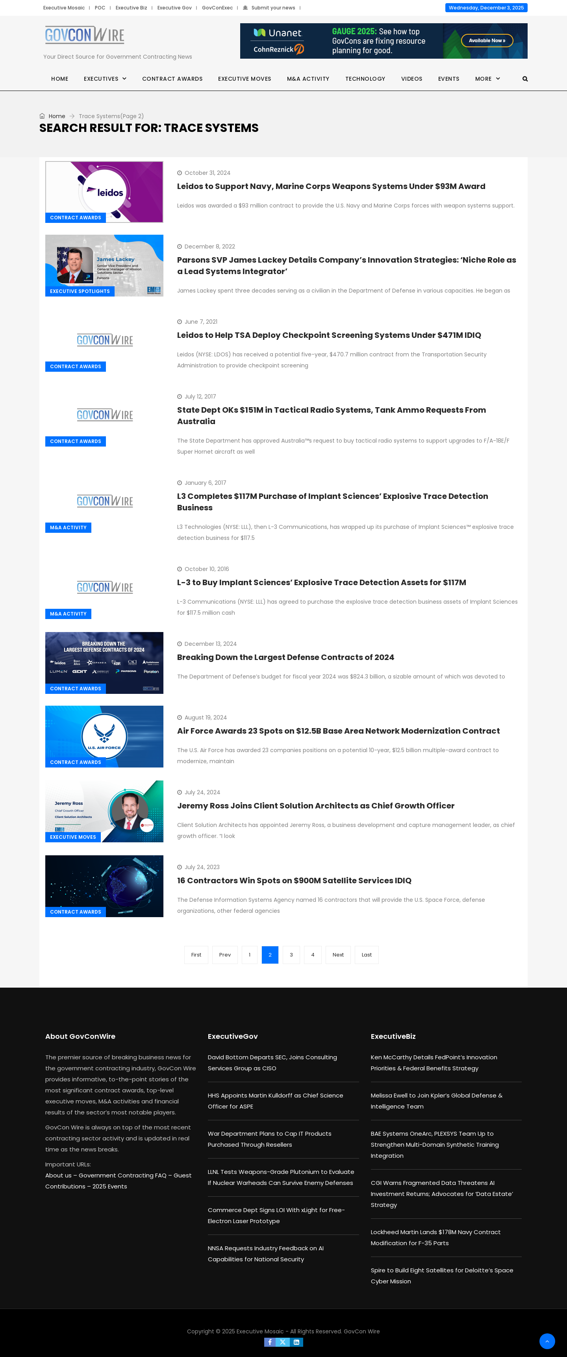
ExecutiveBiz (393, 1036)
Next (338, 954)
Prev (225, 954)
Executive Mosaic (64, 7)
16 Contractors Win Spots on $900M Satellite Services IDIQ (294, 880)
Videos (411, 79)
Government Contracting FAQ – (126, 1175)
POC (100, 7)
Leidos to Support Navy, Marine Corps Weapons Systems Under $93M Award (331, 186)
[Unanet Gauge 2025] (384, 41)
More (483, 79)
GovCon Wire (362, 1331)
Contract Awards (172, 79)
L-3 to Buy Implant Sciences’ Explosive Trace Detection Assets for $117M (321, 582)
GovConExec (217, 7)
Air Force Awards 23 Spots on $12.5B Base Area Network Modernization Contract (338, 730)
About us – (62, 1175)
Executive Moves (244, 79)
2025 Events (110, 1186)
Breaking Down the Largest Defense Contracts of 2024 (286, 657)
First (196, 954)
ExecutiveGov (233, 1036)
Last (367, 954)
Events (449, 79)
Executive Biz (131, 7)
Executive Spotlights (80, 291)
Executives (101, 79)
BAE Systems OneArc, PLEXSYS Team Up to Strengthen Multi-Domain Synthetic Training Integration (435, 1144)
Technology (365, 79)
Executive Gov (175, 7)
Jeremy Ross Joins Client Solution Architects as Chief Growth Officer (316, 805)
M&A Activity (308, 79)
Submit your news (269, 7)
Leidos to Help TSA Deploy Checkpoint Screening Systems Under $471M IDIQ (329, 335)
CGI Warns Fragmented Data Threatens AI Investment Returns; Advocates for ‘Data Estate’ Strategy (442, 1194)
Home (59, 79)
